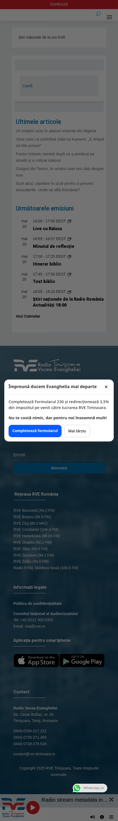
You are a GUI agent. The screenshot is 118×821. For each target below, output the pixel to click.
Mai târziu (77, 430)
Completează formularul (35, 430)
